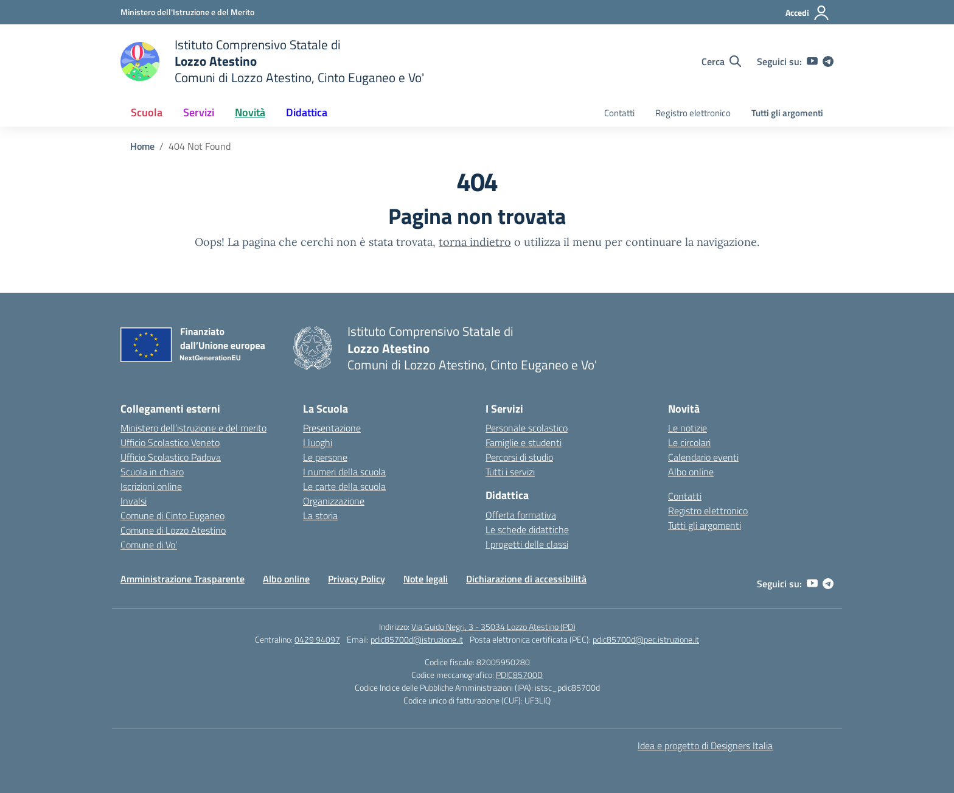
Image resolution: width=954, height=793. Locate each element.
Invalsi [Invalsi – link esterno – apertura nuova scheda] (133, 501)
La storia (320, 515)
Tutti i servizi (510, 471)
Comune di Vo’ (148, 544)
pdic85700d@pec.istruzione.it (646, 639)
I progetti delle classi (527, 544)
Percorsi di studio (519, 457)
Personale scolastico (527, 428)
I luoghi (317, 442)
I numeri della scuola (344, 471)
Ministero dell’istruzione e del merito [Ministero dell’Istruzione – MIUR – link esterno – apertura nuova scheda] (193, 428)
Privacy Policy (356, 578)
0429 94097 (317, 639)
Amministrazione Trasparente (182, 578)
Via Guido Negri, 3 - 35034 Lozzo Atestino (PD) (493, 626)
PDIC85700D (519, 674)
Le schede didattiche (527, 529)
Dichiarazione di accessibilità (526, 578)
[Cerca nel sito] (721, 61)
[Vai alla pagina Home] (142, 146)
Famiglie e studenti (524, 442)
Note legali (425, 578)
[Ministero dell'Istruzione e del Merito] (187, 11)
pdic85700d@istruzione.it (417, 639)
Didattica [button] (306, 112)
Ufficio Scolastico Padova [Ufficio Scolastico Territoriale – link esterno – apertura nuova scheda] (170, 457)
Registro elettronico (693, 113)
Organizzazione (333, 501)
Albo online (691, 471)
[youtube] (812, 61)
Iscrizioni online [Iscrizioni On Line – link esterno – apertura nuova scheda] (151, 486)
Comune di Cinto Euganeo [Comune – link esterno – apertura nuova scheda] (172, 515)
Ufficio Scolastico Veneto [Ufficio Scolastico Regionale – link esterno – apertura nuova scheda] (170, 442)
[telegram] (828, 61)
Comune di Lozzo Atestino (173, 530)
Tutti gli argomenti (787, 113)
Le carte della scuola (344, 486)
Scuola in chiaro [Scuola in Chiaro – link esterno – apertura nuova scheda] (152, 471)
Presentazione (332, 428)
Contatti (619, 113)
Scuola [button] (146, 112)
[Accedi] (808, 13)
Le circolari (689, 442)
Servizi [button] (198, 112)
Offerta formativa (521, 515)
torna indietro (475, 242)
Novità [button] (250, 112)
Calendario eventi (703, 457)
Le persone (325, 457)
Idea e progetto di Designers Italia (705, 745)
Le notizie (687, 428)
